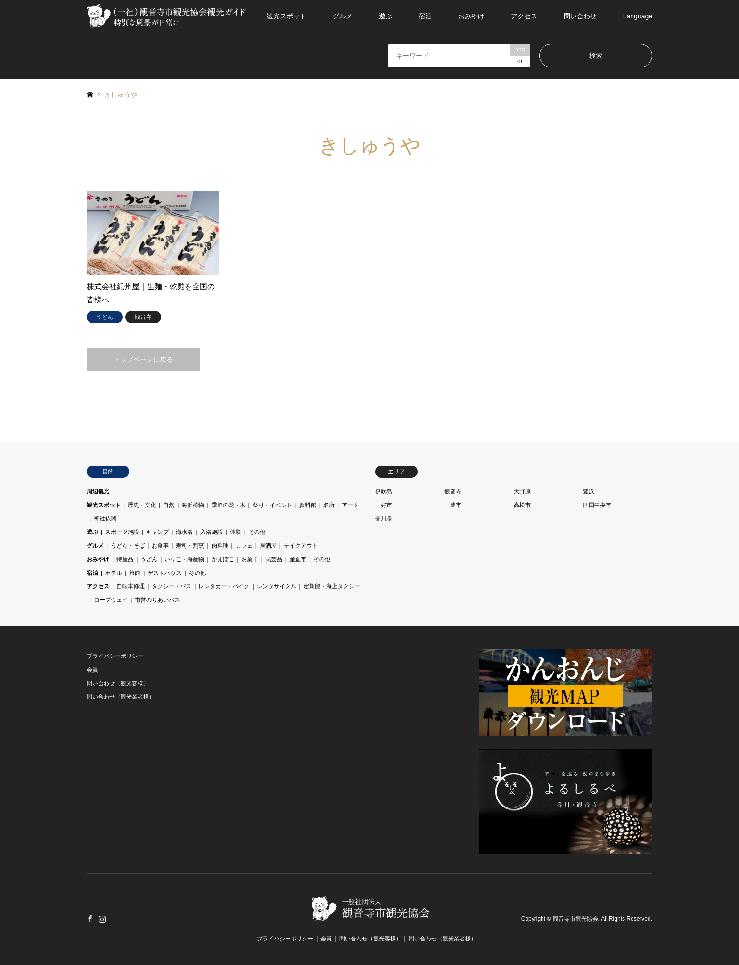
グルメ (343, 16)
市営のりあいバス (157, 600)
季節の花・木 (229, 505)
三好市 (383, 505)
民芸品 (273, 559)
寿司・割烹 (190, 545)
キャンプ (157, 532)
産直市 (297, 559)
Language (637, 16)
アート (350, 505)
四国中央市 (597, 505)
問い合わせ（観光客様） (118, 683)
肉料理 (220, 545)
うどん (148, 559)
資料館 (307, 505)
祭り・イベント (272, 505)
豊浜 (588, 491)
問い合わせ (580, 16)
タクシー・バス (171, 586)
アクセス (524, 16)
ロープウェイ (111, 600)
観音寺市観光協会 (575, 919)
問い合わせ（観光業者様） (121, 696)
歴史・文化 (142, 505)
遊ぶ (385, 16)
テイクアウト (301, 545)
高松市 (522, 505)
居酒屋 (268, 545)
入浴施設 (211, 532)
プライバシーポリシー (115, 656)
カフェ (244, 545)
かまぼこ (223, 559)
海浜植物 (192, 505)
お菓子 (249, 559)
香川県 (383, 518)
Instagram (102, 918)
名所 (329, 505)
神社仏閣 (105, 518)
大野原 (522, 491)
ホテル (113, 573)
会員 (92, 669)
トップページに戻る (143, 359)
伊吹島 (383, 491)
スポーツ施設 (122, 532)
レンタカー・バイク (223, 586)
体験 (235, 532)
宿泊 (425, 16)
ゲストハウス (164, 573)
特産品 (124, 559)
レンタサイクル (276, 586)
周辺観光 (98, 491)
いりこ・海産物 (184, 559)
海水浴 (184, 532)
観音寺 (452, 491)
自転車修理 (130, 586)
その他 (256, 532)
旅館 (134, 573)
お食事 (160, 545)
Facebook (90, 918)
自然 (168, 505)
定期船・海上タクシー (332, 586)
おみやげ (471, 16)
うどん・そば (128, 545)
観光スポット (286, 16)
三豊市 (452, 505)
